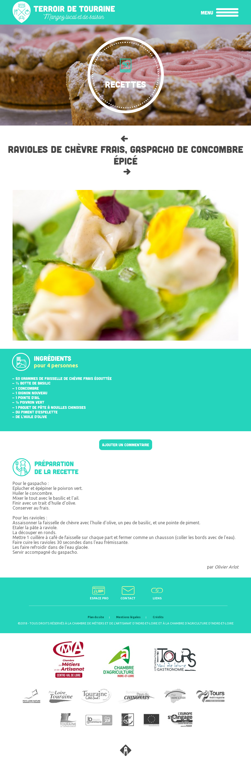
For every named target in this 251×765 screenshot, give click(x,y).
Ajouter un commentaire (125, 444)
